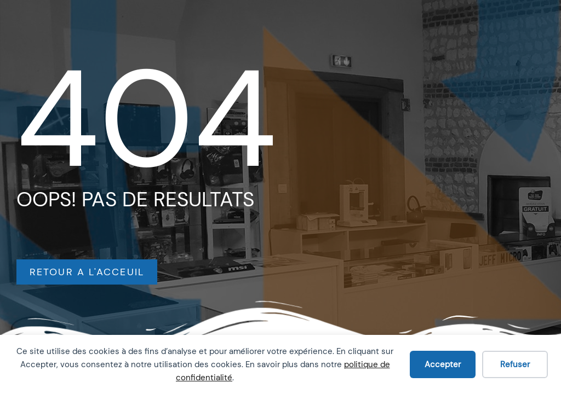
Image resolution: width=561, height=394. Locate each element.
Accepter (443, 364)
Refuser (515, 364)
